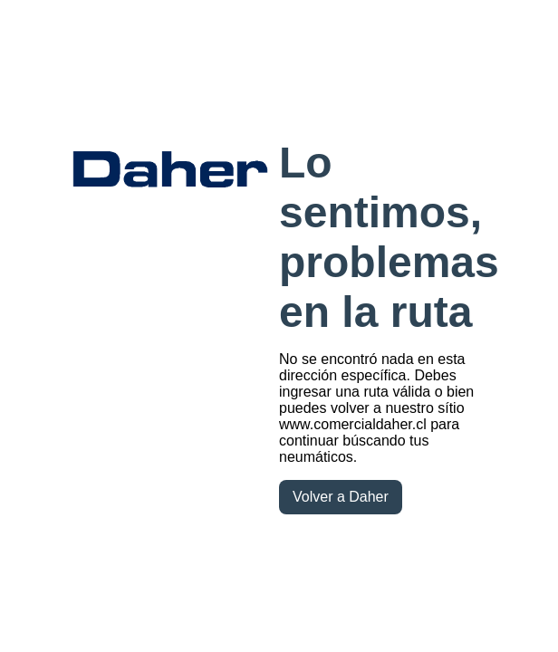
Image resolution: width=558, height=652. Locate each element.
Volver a (341, 496)
